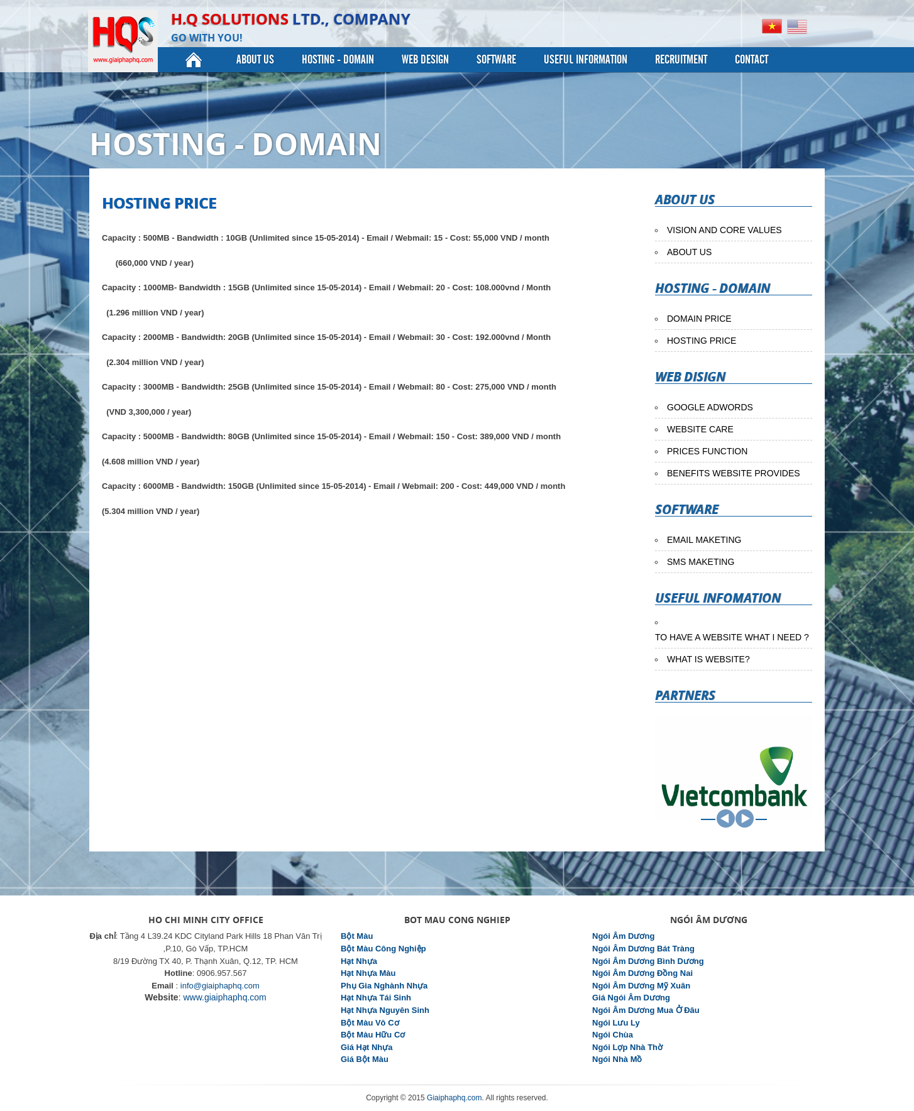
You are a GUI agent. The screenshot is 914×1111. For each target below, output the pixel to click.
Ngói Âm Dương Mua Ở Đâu (646, 1010)
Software (496, 59)
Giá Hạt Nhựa (366, 1047)
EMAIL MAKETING (704, 540)
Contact (751, 59)
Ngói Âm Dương (623, 936)
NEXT (744, 818)
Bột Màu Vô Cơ (370, 1022)
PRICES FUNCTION (707, 451)
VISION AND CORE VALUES (724, 230)
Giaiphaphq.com (454, 1097)
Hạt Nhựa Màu (368, 973)
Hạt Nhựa (359, 961)
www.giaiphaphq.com (224, 997)
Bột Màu (357, 936)
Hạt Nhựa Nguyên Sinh (385, 1010)
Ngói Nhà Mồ (617, 1059)
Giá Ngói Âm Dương (631, 997)
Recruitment (681, 59)
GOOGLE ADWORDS (710, 407)
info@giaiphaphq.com (220, 985)
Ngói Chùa (612, 1034)
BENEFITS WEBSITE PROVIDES (733, 473)
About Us (255, 59)
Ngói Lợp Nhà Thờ (627, 1047)
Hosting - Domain (338, 59)
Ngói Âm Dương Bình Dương (648, 961)
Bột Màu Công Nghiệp (383, 948)
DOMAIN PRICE (699, 319)
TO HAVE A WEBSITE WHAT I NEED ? (732, 637)
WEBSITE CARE (700, 429)
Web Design (425, 59)
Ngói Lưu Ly (616, 1022)
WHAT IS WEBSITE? (708, 659)
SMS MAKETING (700, 562)
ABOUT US (689, 252)
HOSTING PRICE (701, 341)
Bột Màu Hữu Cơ (373, 1034)
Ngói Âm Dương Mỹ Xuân (641, 985)
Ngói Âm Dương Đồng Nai (642, 973)
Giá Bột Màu (364, 1059)
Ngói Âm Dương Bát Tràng (643, 948)
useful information (585, 59)
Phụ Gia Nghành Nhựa (384, 985)
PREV (726, 818)
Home (194, 59)
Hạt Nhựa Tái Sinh (376, 997)
